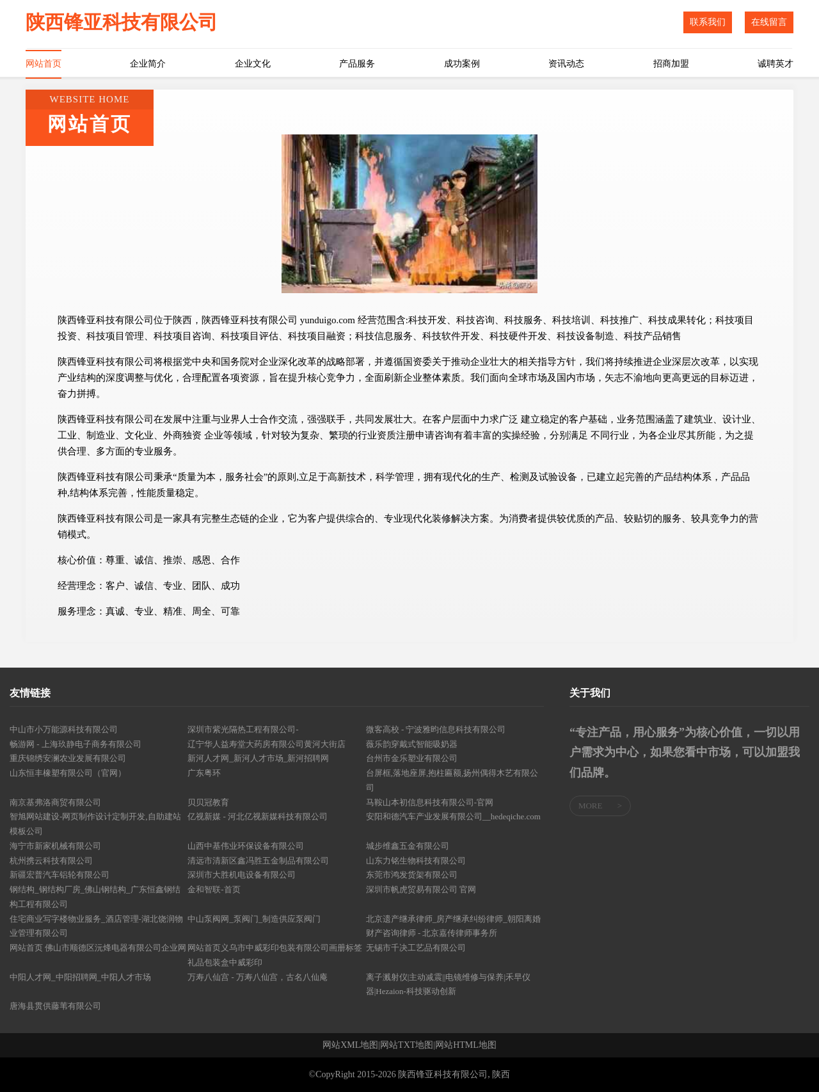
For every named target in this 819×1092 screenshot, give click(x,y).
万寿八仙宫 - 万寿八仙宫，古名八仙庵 (257, 977)
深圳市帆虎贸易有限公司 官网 (421, 889)
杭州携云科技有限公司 (51, 860)
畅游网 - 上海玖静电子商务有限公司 (75, 744)
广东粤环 (204, 773)
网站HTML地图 (466, 1045)
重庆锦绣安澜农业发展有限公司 (68, 758)
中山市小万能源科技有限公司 (64, 729)
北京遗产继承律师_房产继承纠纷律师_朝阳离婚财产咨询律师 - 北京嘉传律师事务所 (453, 926)
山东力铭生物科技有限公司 (416, 860)
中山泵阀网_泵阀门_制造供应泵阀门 (254, 919)
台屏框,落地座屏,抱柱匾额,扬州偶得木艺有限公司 (452, 780)
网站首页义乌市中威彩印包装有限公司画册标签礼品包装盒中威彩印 (274, 955)
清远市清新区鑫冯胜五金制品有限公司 (258, 860)
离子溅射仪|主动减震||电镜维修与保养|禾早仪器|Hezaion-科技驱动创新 (448, 984)
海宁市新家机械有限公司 (55, 846)
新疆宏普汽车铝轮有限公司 (59, 874)
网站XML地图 (350, 1045)
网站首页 (43, 63)
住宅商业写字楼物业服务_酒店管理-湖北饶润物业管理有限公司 (96, 926)
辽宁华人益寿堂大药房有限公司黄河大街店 (266, 744)
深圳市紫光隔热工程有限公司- (242, 729)
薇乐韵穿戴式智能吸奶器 (411, 744)
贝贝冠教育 (208, 802)
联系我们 (708, 22)
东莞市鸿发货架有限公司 (411, 874)
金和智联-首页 (213, 889)
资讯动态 (566, 63)
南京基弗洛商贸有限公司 (55, 802)
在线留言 (769, 22)
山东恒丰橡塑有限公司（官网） (68, 773)
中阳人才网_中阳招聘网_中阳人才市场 (80, 977)
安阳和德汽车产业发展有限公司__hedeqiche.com (453, 816)
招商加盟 (671, 63)
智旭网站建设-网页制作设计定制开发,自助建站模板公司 (95, 824)
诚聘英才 (775, 63)
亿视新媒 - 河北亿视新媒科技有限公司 (257, 816)
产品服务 (357, 63)
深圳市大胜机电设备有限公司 (241, 874)
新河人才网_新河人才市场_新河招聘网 (258, 758)
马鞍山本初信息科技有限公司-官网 (429, 802)
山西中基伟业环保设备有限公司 (245, 846)
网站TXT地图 (406, 1045)
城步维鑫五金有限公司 (407, 846)
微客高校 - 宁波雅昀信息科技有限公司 (436, 729)
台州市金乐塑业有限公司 (411, 758)
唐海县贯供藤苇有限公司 (55, 1006)
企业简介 (148, 63)
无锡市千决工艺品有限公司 (416, 947)
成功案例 (462, 63)
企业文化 (253, 63)
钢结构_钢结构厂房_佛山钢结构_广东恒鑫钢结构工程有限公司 (95, 897)
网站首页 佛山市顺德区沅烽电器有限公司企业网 (98, 947)
